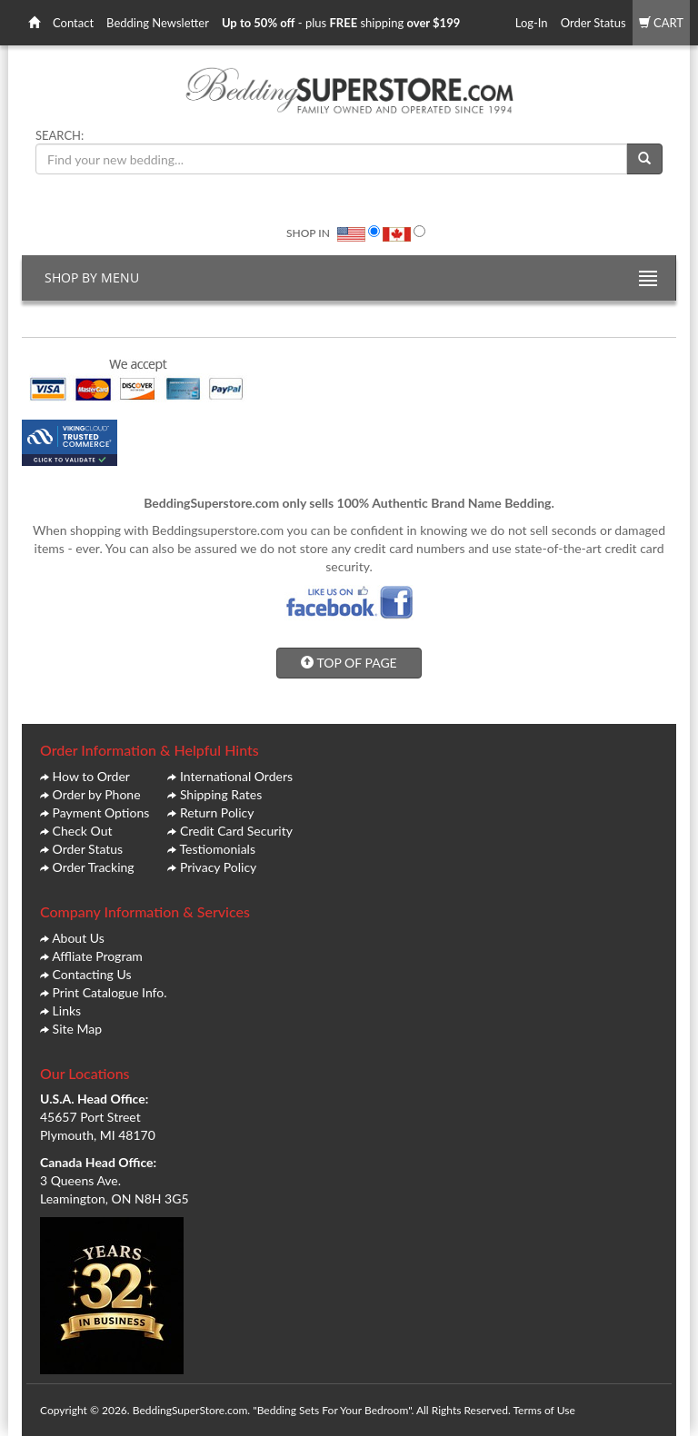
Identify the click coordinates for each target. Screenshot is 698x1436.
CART (661, 22)
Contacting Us (92, 974)
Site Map (77, 1028)
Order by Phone (97, 794)
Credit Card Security (236, 830)
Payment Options (101, 812)
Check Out (83, 830)
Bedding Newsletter (157, 22)
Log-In (531, 22)
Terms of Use (543, 1410)
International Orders (236, 776)
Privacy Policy (218, 867)
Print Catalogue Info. (110, 992)
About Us (78, 938)
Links (67, 1010)
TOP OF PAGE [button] (348, 662)
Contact (73, 22)
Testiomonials (217, 849)
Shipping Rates (221, 794)
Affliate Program (97, 956)
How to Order (91, 776)
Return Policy (217, 812)
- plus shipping (341, 22)
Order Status (593, 22)
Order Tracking (94, 867)
